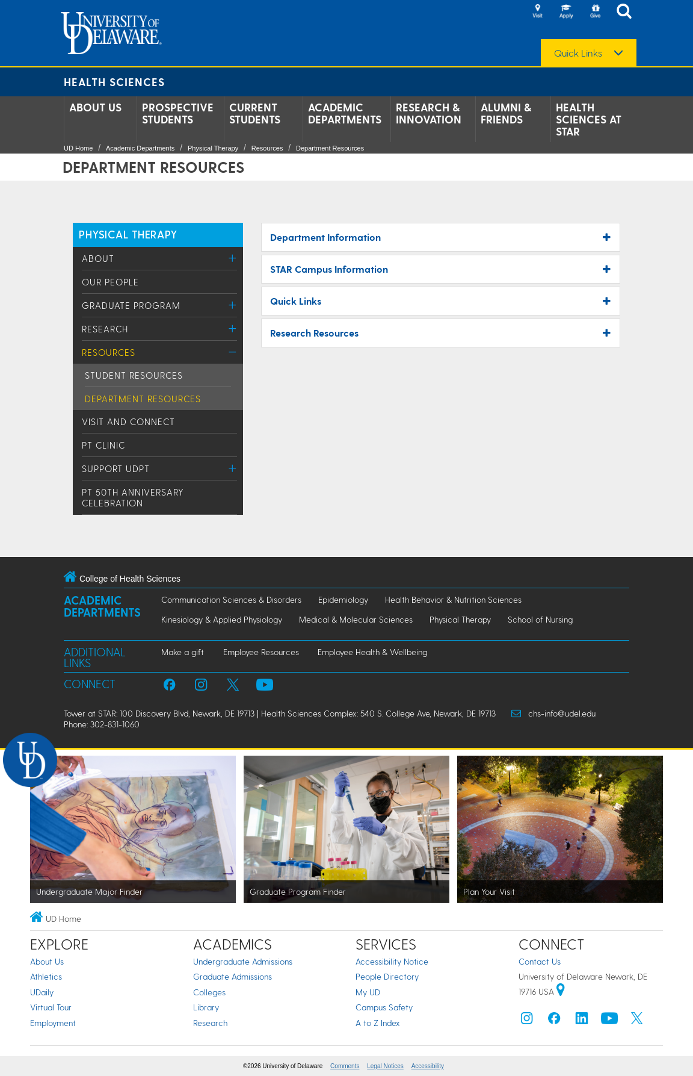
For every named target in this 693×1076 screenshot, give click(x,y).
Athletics (46, 976)
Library (206, 1007)
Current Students (254, 113)
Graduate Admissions (232, 976)
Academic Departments (344, 113)
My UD (368, 992)
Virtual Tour (51, 1007)
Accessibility (427, 1066)
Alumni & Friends (506, 113)
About (98, 258)
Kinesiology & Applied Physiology (221, 619)
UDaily (42, 992)
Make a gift (182, 652)
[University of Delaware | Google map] (560, 991)
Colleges (209, 992)
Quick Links (578, 53)
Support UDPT (116, 468)
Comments (344, 1066)
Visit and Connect (128, 421)
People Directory (387, 976)
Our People (110, 281)
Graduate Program (131, 305)
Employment (53, 1023)
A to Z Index (378, 1023)
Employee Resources (261, 652)
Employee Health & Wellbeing (372, 652)
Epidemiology (343, 599)
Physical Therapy (213, 148)
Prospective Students (178, 113)
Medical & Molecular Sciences (356, 619)
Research (105, 328)
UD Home (78, 148)
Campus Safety (384, 1007)
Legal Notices (385, 1066)
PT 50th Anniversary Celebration (133, 497)
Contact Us (540, 961)
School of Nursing (540, 619)
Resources (267, 148)
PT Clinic (103, 445)
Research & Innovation (428, 113)
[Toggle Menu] (232, 258)
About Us (95, 107)
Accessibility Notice (392, 961)
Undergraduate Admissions (242, 961)
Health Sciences (114, 81)
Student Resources (134, 375)
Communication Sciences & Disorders (231, 599)
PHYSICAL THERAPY (128, 234)
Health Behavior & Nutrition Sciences (453, 599)
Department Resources (330, 148)
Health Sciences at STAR (588, 119)
